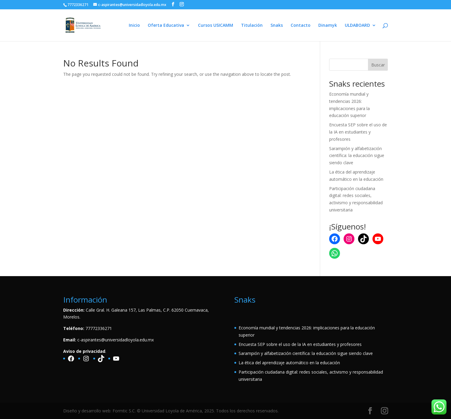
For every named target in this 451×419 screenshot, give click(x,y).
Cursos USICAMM (215, 25)
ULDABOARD (357, 25)
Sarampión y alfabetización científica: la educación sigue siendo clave (356, 156)
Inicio (134, 25)
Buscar (378, 65)
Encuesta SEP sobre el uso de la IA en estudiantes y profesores (358, 132)
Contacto (300, 25)
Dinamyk (327, 25)
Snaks (276, 25)
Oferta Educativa (166, 25)
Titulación (252, 25)
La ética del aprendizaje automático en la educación (289, 362)
